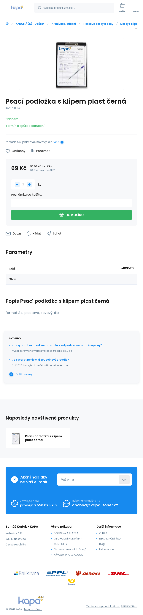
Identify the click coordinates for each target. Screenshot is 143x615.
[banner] (17, 8)
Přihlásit (124, 479)
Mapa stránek (33, 609)
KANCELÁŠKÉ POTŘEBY (30, 24)
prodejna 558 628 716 (38, 505)
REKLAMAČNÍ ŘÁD (110, 538)
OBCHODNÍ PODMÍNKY (68, 538)
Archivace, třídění (64, 24)
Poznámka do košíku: (26, 194)
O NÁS (103, 533)
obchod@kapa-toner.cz (95, 505)
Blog (102, 544)
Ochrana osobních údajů (70, 549)
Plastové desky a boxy (98, 24)
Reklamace (106, 549)
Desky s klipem (130, 24)
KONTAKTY (60, 544)
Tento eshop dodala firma (103, 606)
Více (56, 142)
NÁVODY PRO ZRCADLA (68, 555)
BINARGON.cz (129, 606)
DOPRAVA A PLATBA (66, 533)
